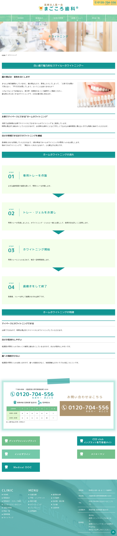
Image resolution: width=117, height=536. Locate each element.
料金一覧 (96, 18)
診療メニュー (77, 18)
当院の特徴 (58, 18)
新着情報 (7, 500)
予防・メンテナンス (37, 484)
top (113, 532)
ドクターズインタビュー (12, 490)
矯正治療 (33, 487)
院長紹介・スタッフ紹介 (12, 487)
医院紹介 (39, 18)
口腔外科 (56, 494)
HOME (21, 18)
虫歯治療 (33, 480)
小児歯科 (56, 484)
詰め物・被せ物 (58, 487)
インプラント (35, 494)
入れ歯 (55, 490)
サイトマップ (8, 504)
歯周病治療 (57, 480)
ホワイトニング (36, 490)
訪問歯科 (33, 497)
